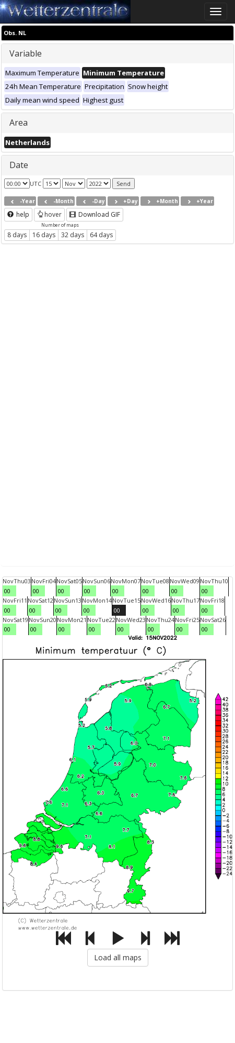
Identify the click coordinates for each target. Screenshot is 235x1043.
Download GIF (94, 214)
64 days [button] (101, 234)
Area (18, 122)
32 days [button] (72, 234)
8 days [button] (17, 234)
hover (49, 214)
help (18, 214)
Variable (25, 53)
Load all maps (118, 957)
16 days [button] (43, 234)
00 (7, 591)
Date (18, 165)
